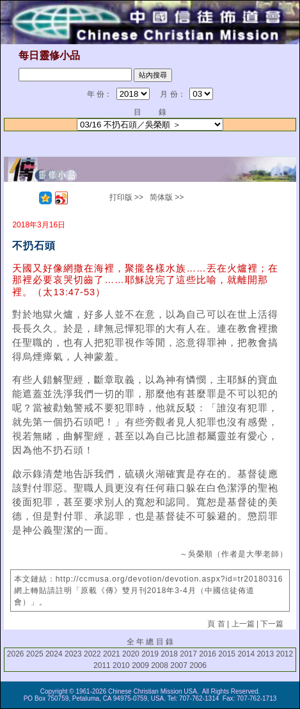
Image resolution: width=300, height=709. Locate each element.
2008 (159, 665)
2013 (265, 653)
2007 (178, 665)
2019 (150, 653)
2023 (73, 653)
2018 (169, 653)
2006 (198, 665)
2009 (140, 665)
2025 (34, 653)
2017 (188, 653)
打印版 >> (126, 197)
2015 (226, 653)
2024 (54, 653)
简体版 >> (167, 197)
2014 (246, 653)
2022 (92, 653)
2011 (102, 665)
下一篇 (271, 623)
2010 (121, 665)
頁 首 (216, 623)
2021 (111, 653)
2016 (207, 653)
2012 (284, 653)
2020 (130, 653)
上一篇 (243, 623)
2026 (15, 653)
